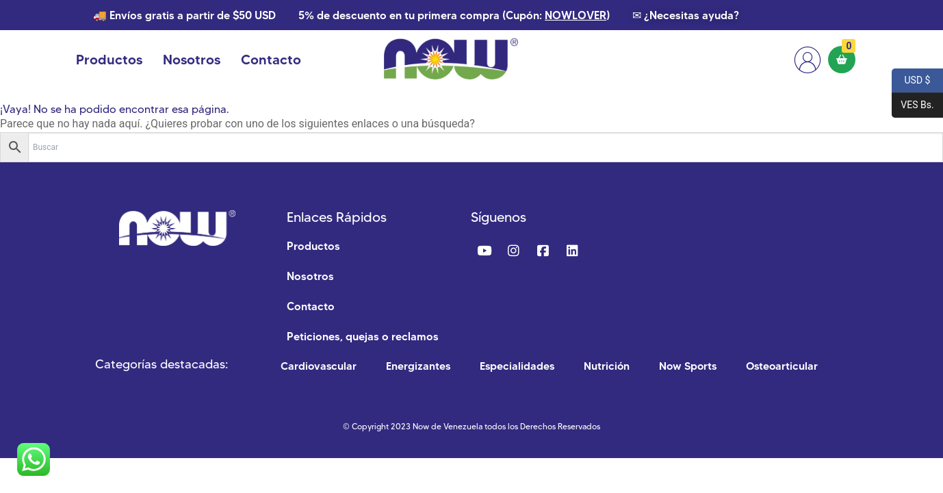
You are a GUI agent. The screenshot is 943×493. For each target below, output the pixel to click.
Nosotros (191, 59)
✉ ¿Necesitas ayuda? (685, 15)
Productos (109, 59)
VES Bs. (913, 105)
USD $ (911, 80)
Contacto (271, 59)
